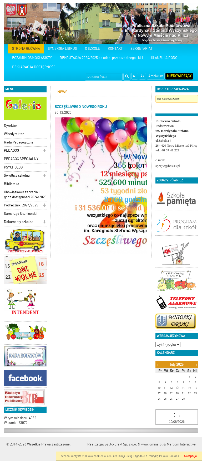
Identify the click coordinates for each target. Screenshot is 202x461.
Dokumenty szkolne (18, 222)
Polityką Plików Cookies (163, 456)
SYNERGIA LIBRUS (62, 49)
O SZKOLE (92, 49)
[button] (44, 151)
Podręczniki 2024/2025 (21, 205)
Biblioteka (11, 184)
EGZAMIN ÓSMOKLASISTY (32, 58)
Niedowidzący (179, 76)
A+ (142, 76)
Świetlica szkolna (17, 175)
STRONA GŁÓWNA (26, 49)
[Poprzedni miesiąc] (157, 365)
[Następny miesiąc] (196, 365)
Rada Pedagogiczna (18, 142)
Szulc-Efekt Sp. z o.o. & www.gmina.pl (134, 444)
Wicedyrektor (14, 134)
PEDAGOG (11, 150)
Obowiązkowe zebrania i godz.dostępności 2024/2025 (25, 194)
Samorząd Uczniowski (20, 214)
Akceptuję (190, 456)
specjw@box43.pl (167, 166)
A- (135, 76)
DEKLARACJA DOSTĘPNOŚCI (34, 67)
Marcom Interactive (181, 444)
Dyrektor (10, 126)
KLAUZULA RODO (164, 58)
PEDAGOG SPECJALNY (21, 159)
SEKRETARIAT (141, 49)
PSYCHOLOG (13, 167)
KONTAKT (115, 49)
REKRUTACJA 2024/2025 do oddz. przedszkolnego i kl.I (101, 58)
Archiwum (155, 76)
